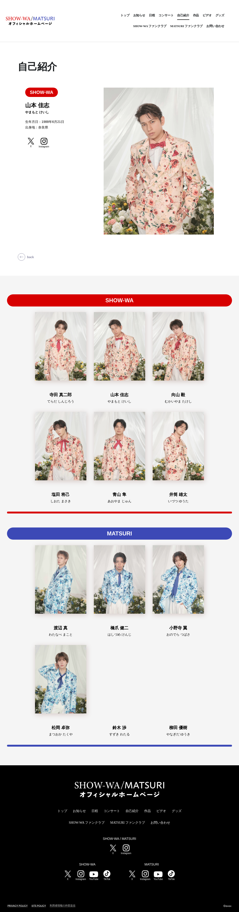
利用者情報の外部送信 (62, 905)
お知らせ (139, 15)
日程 (152, 15)
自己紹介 (183, 15)
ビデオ (207, 15)
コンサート (165, 15)
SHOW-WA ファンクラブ (149, 26)
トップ (124, 15)
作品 (196, 15)
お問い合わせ (215, 26)
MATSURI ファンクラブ (186, 26)
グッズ (219, 15)
